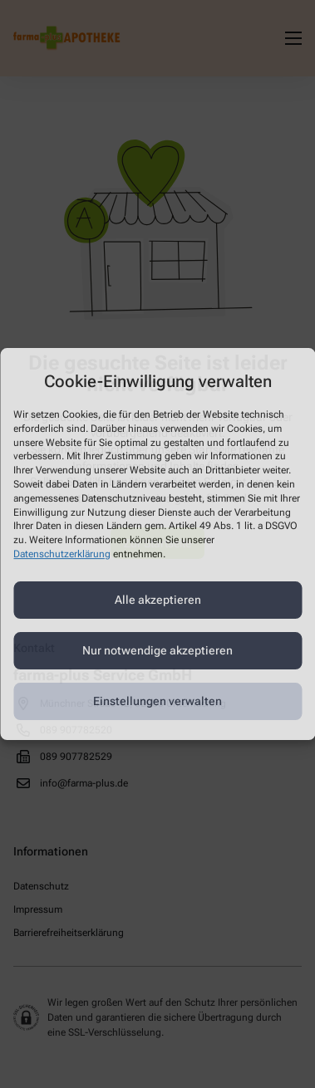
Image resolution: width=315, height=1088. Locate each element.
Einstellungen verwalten (157, 701)
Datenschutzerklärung (62, 554)
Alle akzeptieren (158, 599)
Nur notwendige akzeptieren (157, 650)
